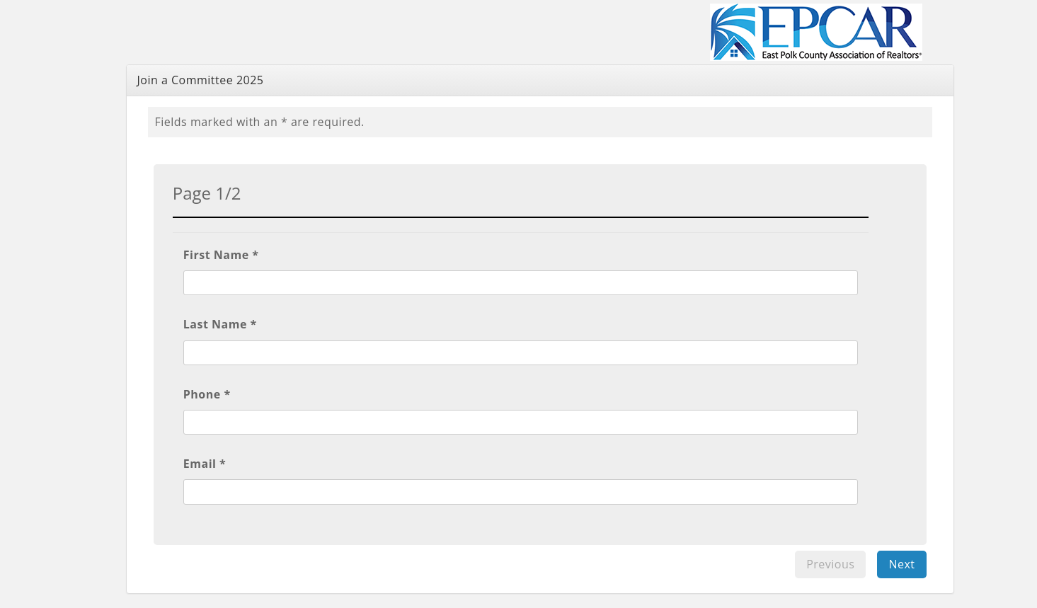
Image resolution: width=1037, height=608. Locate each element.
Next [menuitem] (901, 564)
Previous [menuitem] (830, 564)
